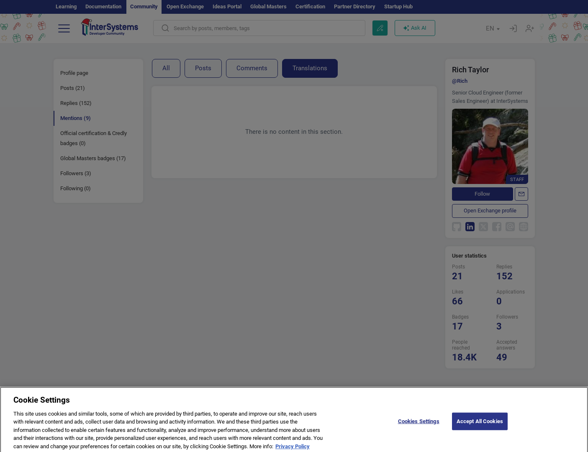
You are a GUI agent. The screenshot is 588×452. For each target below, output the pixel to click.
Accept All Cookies (480, 424)
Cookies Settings (418, 424)
